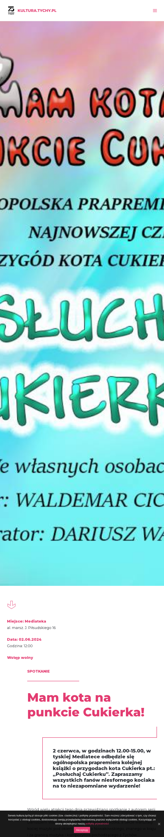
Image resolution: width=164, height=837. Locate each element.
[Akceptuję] (159, 824)
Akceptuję (82, 830)
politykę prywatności (97, 823)
